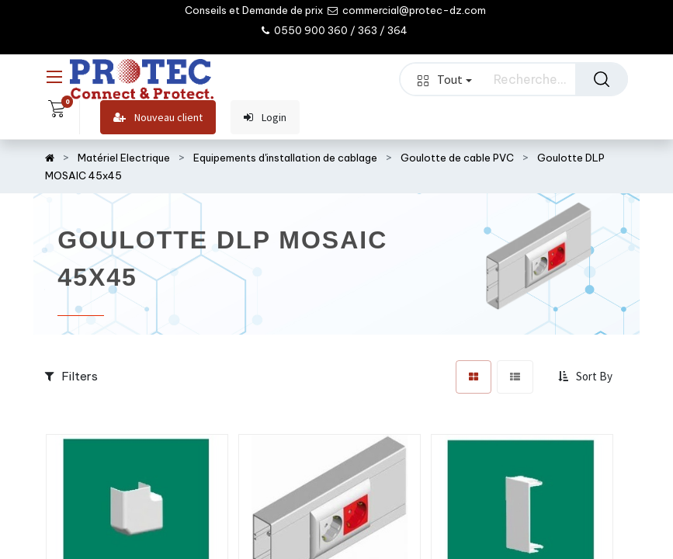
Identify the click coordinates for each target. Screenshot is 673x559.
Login (265, 117)
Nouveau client (158, 117)
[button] (587, 376)
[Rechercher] (601, 79)
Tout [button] (445, 79)
